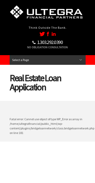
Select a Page (20, 60)
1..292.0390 (50, 42)
